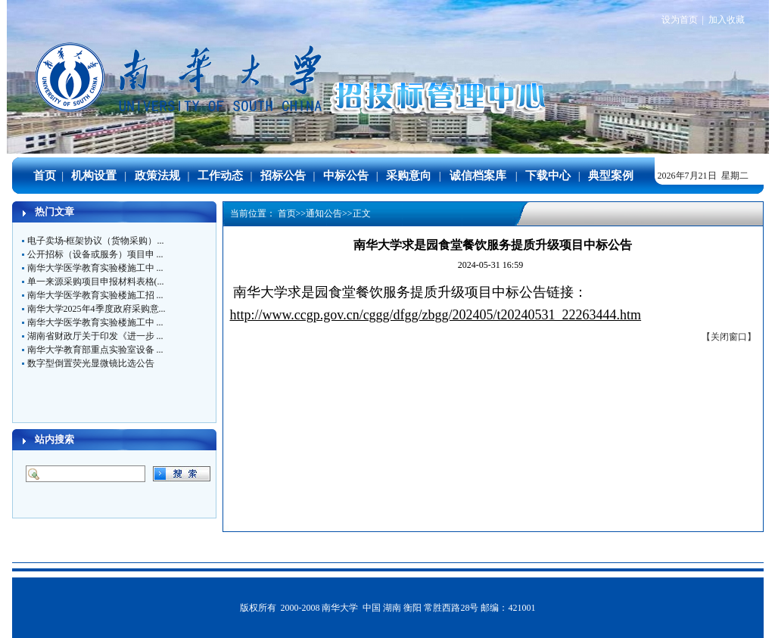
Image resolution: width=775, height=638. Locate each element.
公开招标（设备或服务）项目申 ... (95, 254)
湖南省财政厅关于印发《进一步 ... (95, 336)
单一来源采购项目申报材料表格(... (95, 281)
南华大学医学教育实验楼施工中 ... (95, 268)
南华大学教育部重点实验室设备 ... (95, 349)
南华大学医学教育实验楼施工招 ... (95, 295)
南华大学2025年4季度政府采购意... (96, 308)
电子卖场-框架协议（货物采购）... (95, 240)
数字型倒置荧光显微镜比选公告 (90, 363)
